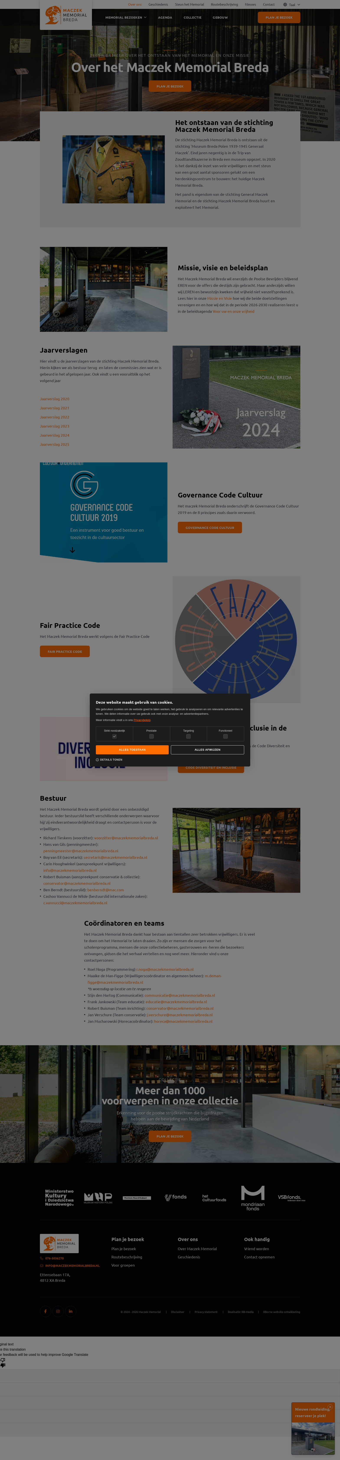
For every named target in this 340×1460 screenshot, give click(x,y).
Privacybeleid (142, 720)
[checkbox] (151, 736)
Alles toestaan (132, 749)
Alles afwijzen (207, 749)
